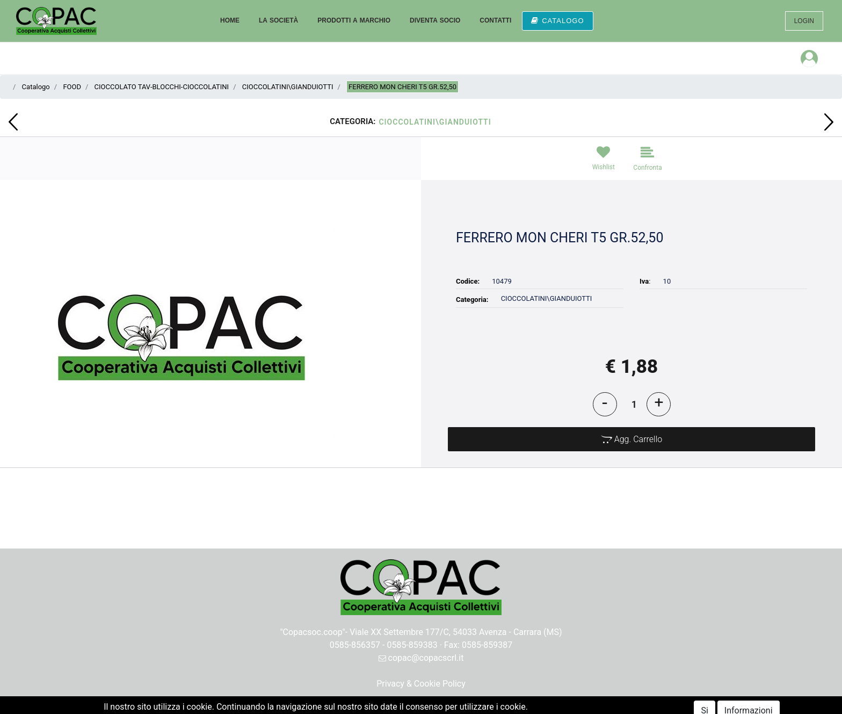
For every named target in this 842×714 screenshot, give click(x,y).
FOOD (72, 87)
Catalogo (36, 87)
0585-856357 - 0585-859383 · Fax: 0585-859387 (421, 645)
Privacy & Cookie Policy (421, 684)
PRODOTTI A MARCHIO (353, 20)
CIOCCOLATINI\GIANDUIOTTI (287, 87)
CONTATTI (495, 20)
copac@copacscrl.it (421, 658)
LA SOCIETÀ (278, 20)
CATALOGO (557, 21)
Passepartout (444, 707)
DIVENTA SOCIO (435, 20)
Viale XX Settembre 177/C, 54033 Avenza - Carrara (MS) (456, 632)
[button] (13, 122)
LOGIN (804, 21)
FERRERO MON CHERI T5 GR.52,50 (402, 87)
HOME (229, 20)
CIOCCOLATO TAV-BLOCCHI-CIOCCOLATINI (162, 87)
